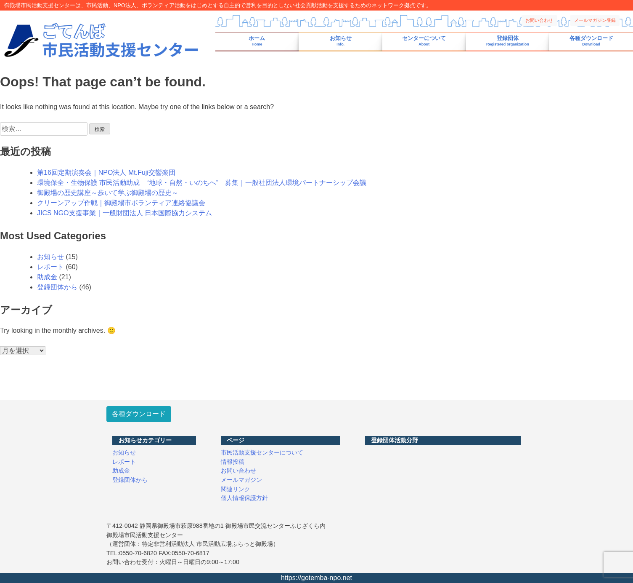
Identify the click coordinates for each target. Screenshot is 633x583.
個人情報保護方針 (244, 498)
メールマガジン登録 (595, 20)
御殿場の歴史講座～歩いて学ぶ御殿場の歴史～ (107, 192)
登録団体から (57, 287)
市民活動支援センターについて (262, 452)
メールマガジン (241, 479)
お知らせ (341, 41)
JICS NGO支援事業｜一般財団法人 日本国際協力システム (124, 213)
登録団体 (507, 41)
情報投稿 (232, 461)
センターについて (424, 41)
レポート (50, 266)
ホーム (257, 41)
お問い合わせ (539, 20)
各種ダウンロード (591, 41)
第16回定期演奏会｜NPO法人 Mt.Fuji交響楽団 (106, 172)
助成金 (47, 277)
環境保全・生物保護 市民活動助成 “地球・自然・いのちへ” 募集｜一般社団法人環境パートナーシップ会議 (201, 182)
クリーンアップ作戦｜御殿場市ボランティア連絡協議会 (121, 202)
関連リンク (235, 489)
